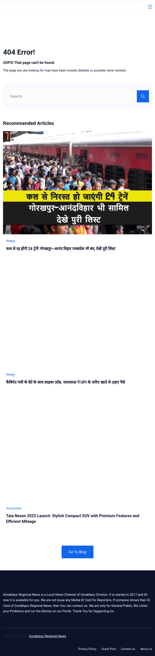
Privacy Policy (87, 649)
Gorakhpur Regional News (47, 636)
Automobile (14, 508)
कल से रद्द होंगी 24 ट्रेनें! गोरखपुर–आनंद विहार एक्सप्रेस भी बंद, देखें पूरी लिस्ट (60, 248)
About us (146, 649)
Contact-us (128, 649)
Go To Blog (77, 552)
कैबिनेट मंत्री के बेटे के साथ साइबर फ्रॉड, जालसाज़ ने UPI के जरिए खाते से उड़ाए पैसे (65, 382)
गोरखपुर (10, 241)
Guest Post (109, 649)
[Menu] (150, 7)
